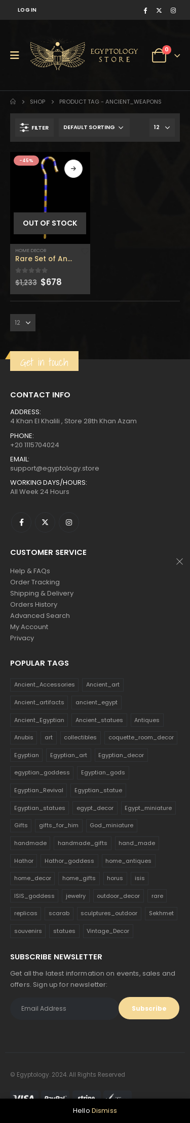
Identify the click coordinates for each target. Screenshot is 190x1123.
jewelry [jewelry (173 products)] (76, 896)
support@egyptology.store (54, 468)
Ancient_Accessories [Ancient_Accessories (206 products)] (44, 684)
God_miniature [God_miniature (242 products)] (111, 825)
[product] (50, 198)
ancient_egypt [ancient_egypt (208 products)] (96, 702)
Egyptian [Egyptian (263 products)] (26, 755)
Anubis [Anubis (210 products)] (23, 737)
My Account (29, 627)
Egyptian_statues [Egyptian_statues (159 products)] (39, 808)
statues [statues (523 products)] (64, 931)
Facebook (21, 522)
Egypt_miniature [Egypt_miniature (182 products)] (148, 808)
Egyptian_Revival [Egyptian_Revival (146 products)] (38, 790)
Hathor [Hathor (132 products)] (23, 861)
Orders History (33, 604)
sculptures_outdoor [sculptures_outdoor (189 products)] (109, 913)
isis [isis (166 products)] (140, 878)
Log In (27, 10)
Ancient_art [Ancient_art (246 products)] (103, 684)
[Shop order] (94, 127)
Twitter (45, 522)
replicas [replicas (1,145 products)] (25, 913)
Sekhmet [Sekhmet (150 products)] (161, 913)
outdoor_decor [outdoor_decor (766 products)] (118, 896)
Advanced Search (40, 615)
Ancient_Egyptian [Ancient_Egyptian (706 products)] (39, 720)
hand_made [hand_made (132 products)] (137, 843)
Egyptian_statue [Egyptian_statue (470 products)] (98, 790)
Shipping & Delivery (41, 593)
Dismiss (104, 1110)
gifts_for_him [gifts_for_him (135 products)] (59, 825)
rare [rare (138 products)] (157, 896)
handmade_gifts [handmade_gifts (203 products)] (82, 843)
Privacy (22, 638)
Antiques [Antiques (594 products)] (147, 720)
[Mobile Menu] (18, 55)
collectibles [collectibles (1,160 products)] (80, 737)
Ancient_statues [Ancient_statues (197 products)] (99, 720)
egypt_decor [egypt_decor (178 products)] (95, 808)
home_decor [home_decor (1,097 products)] (32, 878)
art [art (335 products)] (49, 737)
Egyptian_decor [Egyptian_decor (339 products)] (121, 755)
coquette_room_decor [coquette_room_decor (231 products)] (141, 737)
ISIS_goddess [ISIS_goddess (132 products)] (34, 896)
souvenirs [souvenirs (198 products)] (28, 931)
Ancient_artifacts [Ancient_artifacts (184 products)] (39, 702)
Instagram (69, 522)
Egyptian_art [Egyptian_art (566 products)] (68, 755)
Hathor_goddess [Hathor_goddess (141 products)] (69, 861)
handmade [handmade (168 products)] (30, 843)
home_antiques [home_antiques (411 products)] (128, 861)
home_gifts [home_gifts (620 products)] (79, 878)
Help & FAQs (30, 571)
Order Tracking (35, 582)
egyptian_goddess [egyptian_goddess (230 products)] (42, 772)
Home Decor (31, 250)
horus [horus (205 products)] (115, 878)
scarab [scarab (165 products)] (59, 913)
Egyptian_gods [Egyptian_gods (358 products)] (103, 772)
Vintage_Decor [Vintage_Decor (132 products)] (108, 931)
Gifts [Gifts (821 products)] (21, 825)
